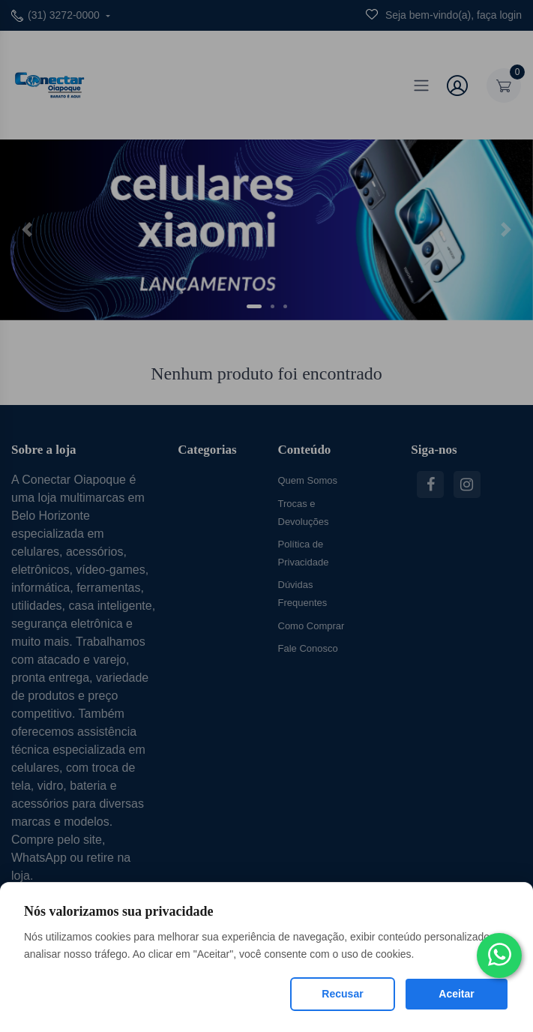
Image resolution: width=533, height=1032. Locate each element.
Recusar (342, 994)
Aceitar (456, 994)
